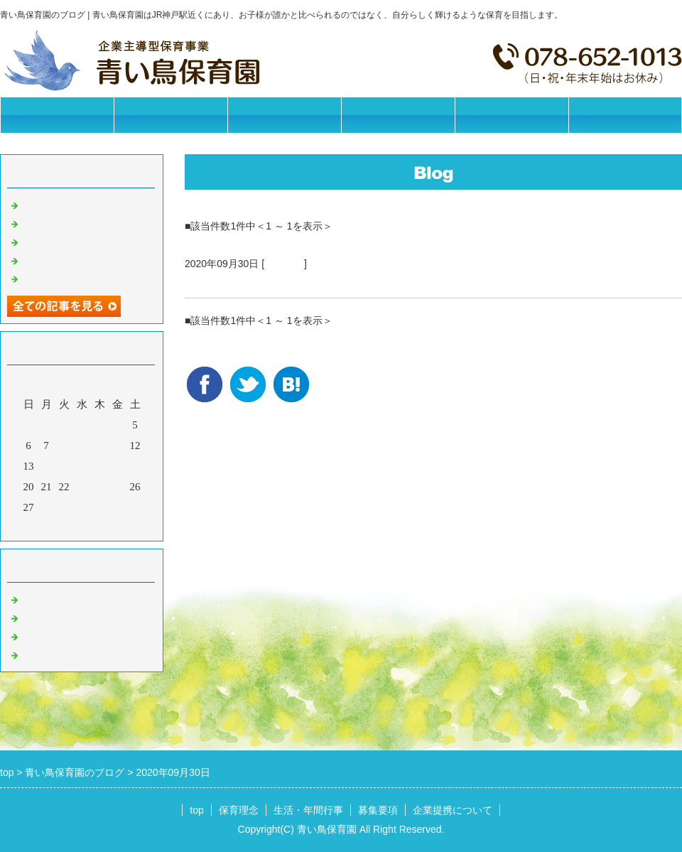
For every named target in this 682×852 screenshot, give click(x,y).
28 (46, 507)
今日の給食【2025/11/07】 (82, 259)
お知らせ (42, 598)
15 (64, 466)
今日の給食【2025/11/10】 (82, 222)
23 (82, 486)
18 (117, 466)
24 (99, 486)
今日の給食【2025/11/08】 (82, 241)
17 (99, 466)
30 (82, 507)
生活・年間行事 (284, 115)
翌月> (108, 526)
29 (64, 507)
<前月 (54, 526)
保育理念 (170, 115)
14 (46, 466)
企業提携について (511, 115)
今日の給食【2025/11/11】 (82, 204)
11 (117, 445)
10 (99, 445)
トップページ (57, 115)
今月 (81, 526)
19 (135, 466)
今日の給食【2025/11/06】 (82, 278)
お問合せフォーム (625, 115)
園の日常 (284, 263)
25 (117, 486)
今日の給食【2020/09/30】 (258, 281)
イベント (42, 653)
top (196, 810)
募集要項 (398, 115)
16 (82, 466)
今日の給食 (48, 635)
